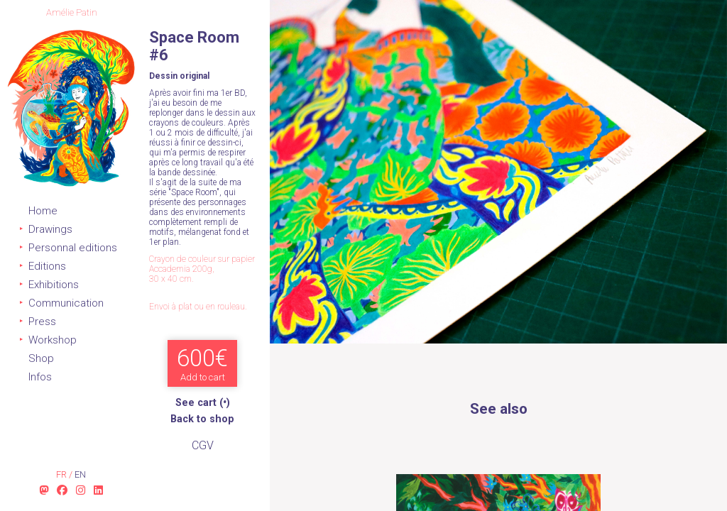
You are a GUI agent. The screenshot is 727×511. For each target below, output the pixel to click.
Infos (40, 376)
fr (62, 474)
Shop (41, 358)
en (80, 474)
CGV (203, 445)
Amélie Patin (71, 12)
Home (43, 210)
